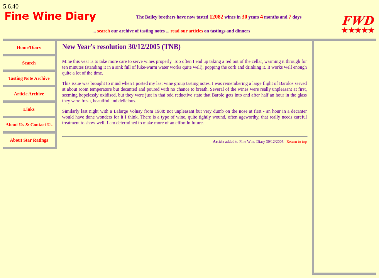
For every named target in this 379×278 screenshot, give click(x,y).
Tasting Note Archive (28, 78)
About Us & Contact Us (28, 124)
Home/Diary (29, 47)
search (103, 31)
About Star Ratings (29, 140)
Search (29, 63)
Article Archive (29, 94)
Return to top (296, 141)
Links (28, 109)
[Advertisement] (345, 157)
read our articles (187, 31)
